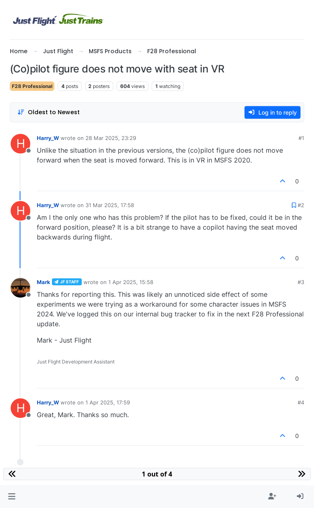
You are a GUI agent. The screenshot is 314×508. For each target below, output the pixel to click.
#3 (301, 282)
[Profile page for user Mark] (20, 288)
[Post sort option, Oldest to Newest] (48, 112)
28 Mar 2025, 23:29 (110, 138)
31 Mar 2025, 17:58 (109, 205)
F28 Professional (32, 86)
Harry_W (48, 138)
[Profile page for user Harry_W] (20, 144)
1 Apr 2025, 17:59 (107, 402)
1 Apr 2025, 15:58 (130, 282)
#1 (301, 138)
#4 (301, 402)
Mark (43, 282)
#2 (301, 205)
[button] (11, 496)
